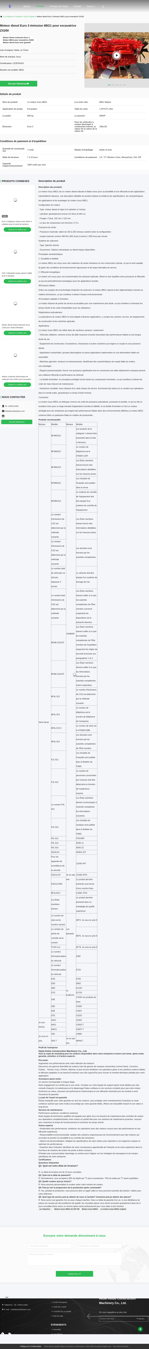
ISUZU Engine (29, 17)
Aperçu (26, 6)
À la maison (8, 17)
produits (18, 17)
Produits (40, 6)
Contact (77, 6)
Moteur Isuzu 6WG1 (90, 1209)
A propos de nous (59, 6)
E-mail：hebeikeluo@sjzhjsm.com (16, 1309)
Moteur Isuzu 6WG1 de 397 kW (66, 1209)
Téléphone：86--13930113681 (15, 1305)
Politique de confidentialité (30, 1346)
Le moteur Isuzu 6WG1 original (113, 1209)
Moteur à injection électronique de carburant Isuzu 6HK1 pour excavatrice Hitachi (17, 379)
